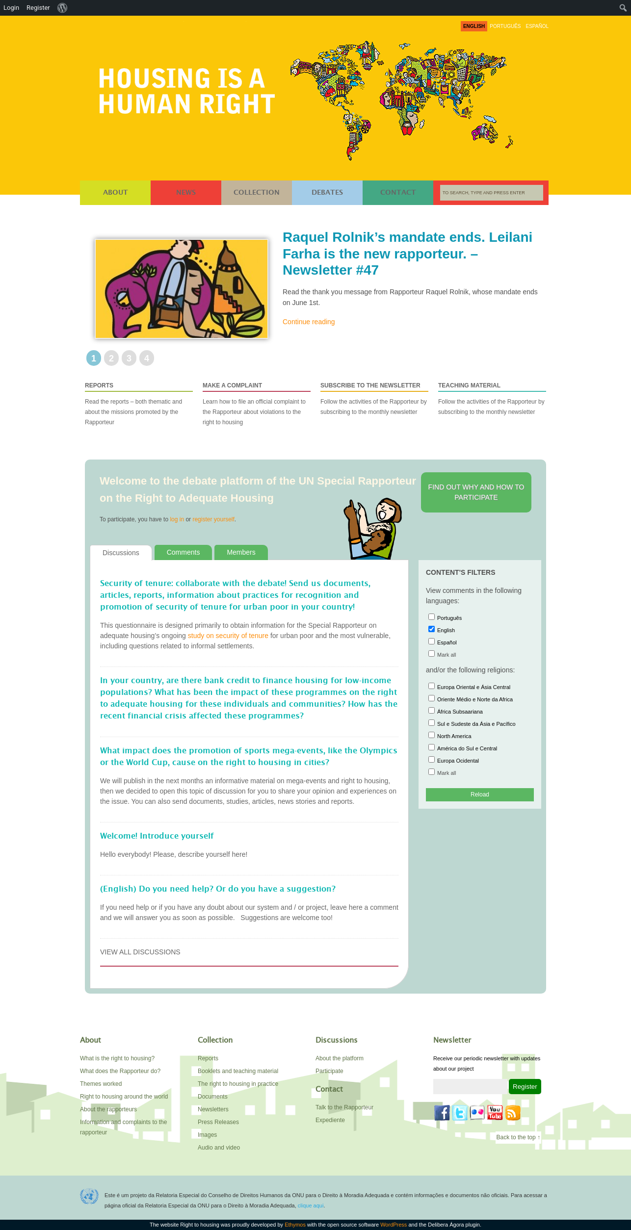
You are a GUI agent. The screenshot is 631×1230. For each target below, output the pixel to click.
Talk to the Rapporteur (344, 1107)
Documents (213, 1096)
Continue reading (309, 322)
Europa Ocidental (453, 761)
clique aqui (311, 1205)
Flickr (477, 1113)
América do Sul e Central (462, 748)
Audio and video (219, 1147)
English (441, 630)
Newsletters (213, 1109)
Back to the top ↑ (518, 1137)
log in (177, 519)
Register (38, 7)
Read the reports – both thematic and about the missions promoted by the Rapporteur (139, 403)
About (115, 192)
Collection (257, 192)
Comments (183, 552)
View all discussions (140, 952)
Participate (329, 1071)
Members (241, 552)
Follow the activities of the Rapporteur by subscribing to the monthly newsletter (374, 398)
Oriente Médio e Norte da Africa (470, 699)
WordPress (393, 1225)
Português (445, 618)
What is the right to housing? (117, 1058)
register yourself (213, 519)
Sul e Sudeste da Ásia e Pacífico (472, 724)
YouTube (495, 1113)
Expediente (330, 1120)
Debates (327, 192)
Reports (208, 1058)
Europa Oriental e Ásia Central (469, 687)
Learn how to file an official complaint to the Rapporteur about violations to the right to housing (257, 403)
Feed (513, 1113)
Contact (398, 192)
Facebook (442, 1113)
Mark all (442, 655)
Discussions (121, 553)
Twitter (460, 1113)
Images (207, 1134)
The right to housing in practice (238, 1083)
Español (442, 642)
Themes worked (101, 1083)
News (186, 192)
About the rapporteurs (108, 1109)
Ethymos (295, 1225)
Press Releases (218, 1122)
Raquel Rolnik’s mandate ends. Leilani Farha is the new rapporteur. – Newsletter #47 (407, 254)
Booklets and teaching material (238, 1071)
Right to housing (190, 89)
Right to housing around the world (124, 1096)
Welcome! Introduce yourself (157, 836)
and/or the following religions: (470, 670)
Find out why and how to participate (476, 492)
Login (11, 7)
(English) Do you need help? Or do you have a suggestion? (218, 889)
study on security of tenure (228, 636)
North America (450, 736)
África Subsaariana (455, 712)
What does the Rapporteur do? (120, 1071)
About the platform (340, 1058)
